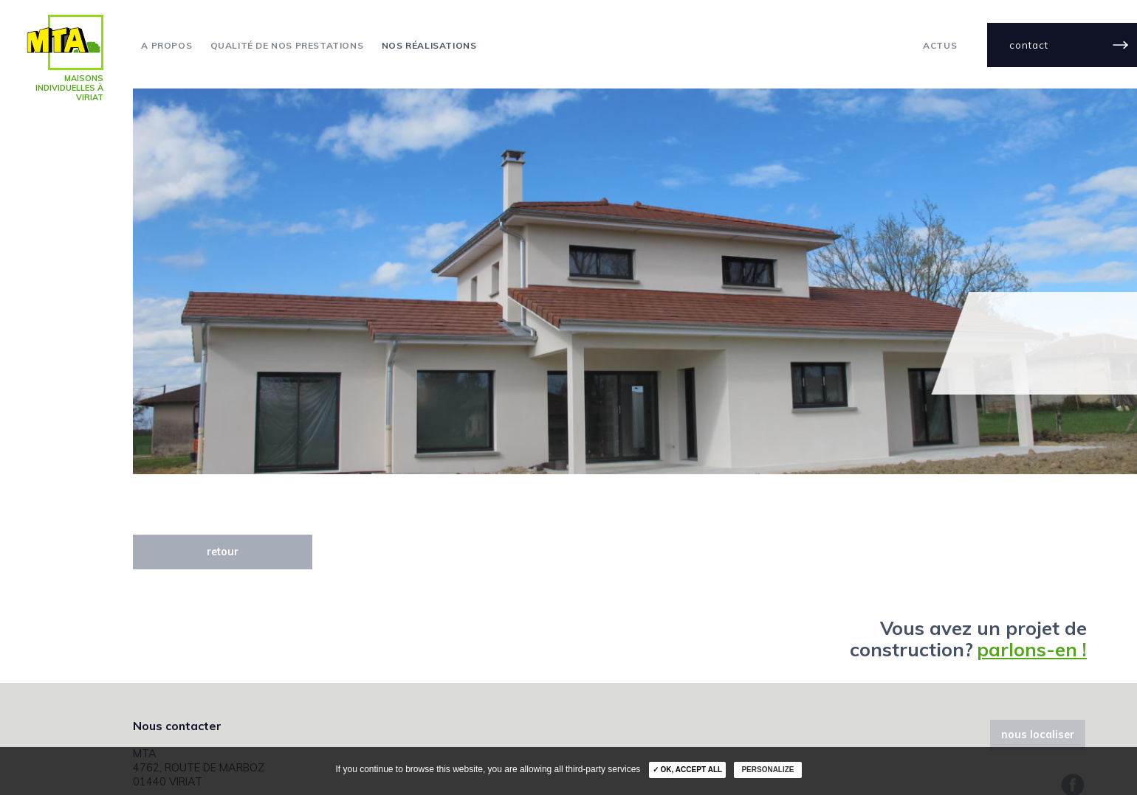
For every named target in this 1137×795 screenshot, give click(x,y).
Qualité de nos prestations (287, 46)
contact (1028, 44)
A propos (166, 46)
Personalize (767, 770)
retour (222, 551)
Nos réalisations (429, 46)
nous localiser (1037, 734)
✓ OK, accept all (688, 770)
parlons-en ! (1032, 649)
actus (940, 46)
